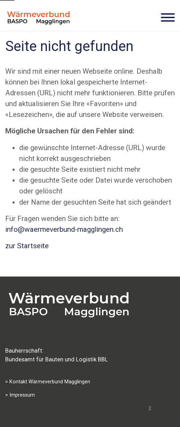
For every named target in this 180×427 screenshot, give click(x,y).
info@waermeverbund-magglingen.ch (64, 229)
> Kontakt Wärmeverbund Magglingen (47, 382)
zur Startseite (27, 246)
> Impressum (20, 395)
